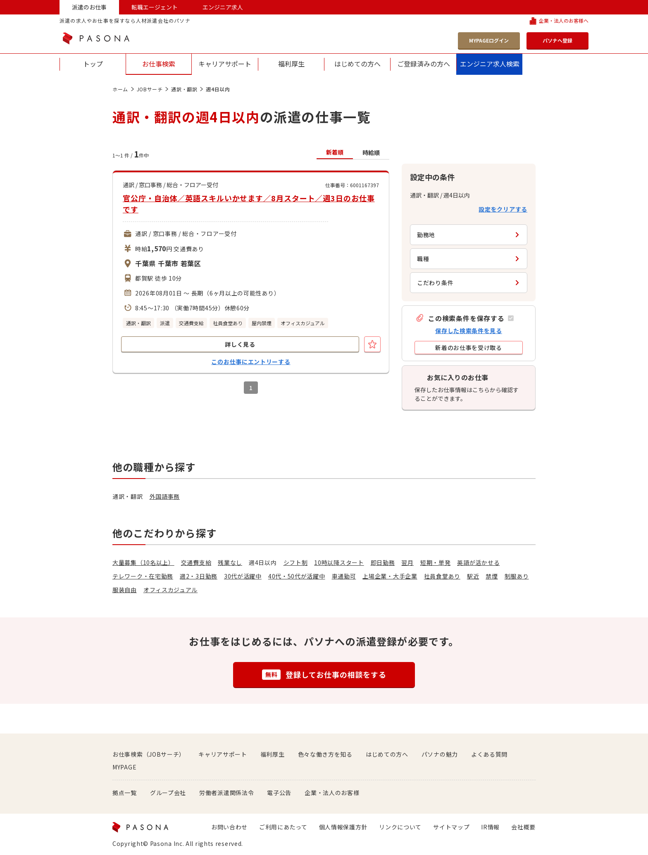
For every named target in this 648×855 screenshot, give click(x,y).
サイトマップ (451, 827)
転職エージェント (154, 7)
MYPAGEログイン (489, 40)
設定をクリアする (503, 209)
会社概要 (523, 827)
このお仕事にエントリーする (250, 361)
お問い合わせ (229, 827)
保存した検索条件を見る (468, 330)
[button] (465, 318)
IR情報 (490, 827)
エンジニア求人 (222, 7)
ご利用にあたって (283, 827)
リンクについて (400, 827)
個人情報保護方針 (343, 827)
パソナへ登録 (557, 40)
